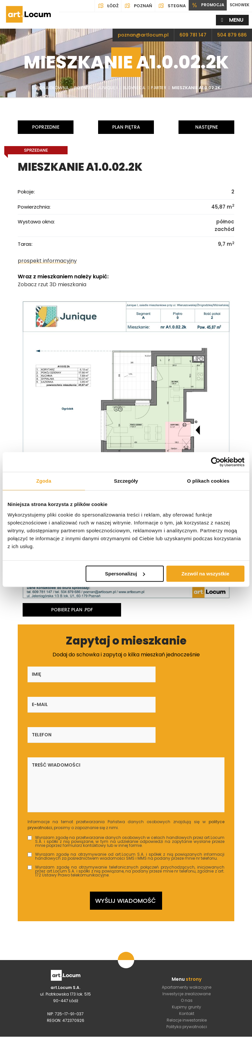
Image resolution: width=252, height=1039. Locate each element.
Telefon (179, 673)
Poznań (132, 6)
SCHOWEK (237, 6)
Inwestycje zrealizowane (186, 937)
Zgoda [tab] (44, 481)
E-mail (109, 673)
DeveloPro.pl (230, 1032)
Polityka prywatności (186, 970)
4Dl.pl (184, 1032)
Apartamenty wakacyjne (186, 930)
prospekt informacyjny (47, 259)
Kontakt (186, 956)
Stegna (165, 6)
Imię (36, 673)
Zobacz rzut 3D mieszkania (52, 283)
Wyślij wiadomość (125, 842)
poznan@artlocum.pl (143, 35)
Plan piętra (126, 127)
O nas (187, 943)
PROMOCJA (203, 6)
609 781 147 (192, 35)
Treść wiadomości (56, 703)
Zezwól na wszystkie (205, 573)
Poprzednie (45, 127)
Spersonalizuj (125, 573)
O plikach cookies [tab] (208, 481)
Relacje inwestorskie (187, 963)
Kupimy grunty (186, 950)
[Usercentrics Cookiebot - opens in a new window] (215, 462)
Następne (206, 127)
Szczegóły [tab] (126, 481)
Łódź (101, 6)
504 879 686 (232, 35)
